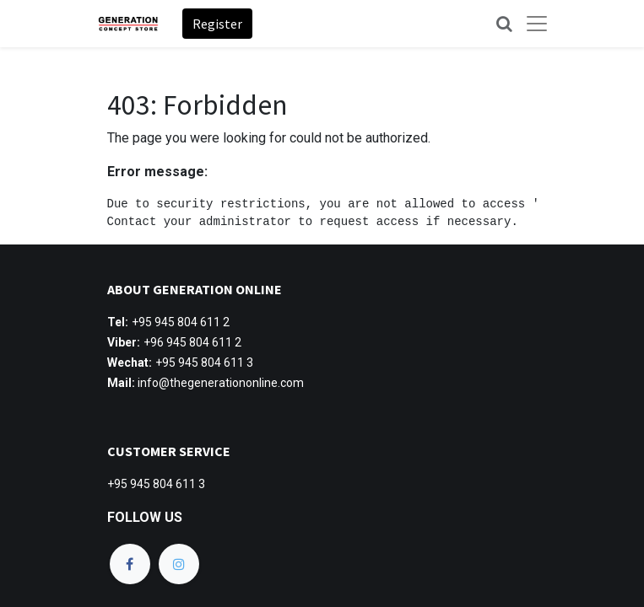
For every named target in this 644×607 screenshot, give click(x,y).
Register (217, 23)
